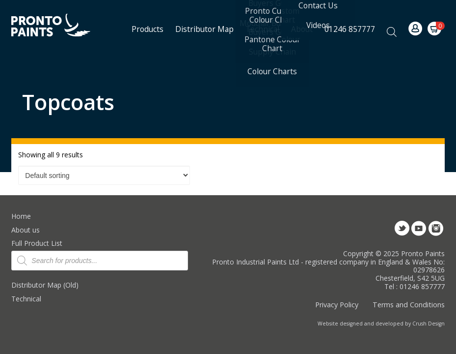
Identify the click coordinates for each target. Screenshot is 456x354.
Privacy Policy (336, 304)
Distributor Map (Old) (45, 285)
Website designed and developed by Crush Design (381, 323)
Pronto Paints (59, 26)
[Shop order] (104, 175)
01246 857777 (349, 29)
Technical (26, 298)
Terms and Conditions (409, 304)
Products (147, 29)
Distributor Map (204, 29)
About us (25, 230)
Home (21, 216)
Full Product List (36, 243)
